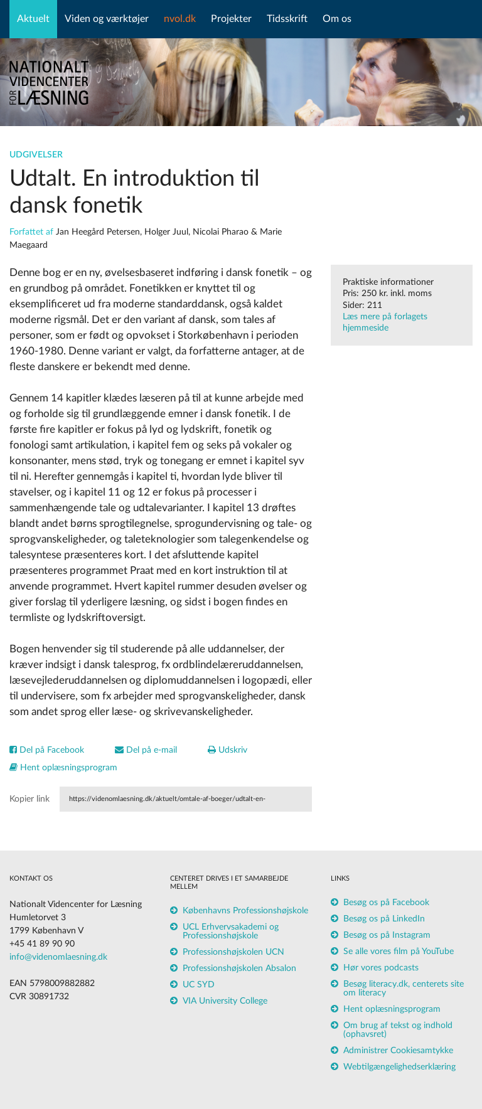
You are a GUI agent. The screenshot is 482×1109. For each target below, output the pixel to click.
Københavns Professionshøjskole (245, 910)
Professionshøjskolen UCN (233, 952)
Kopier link (29, 799)
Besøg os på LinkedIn (384, 919)
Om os (337, 19)
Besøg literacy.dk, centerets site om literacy (403, 988)
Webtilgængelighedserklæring (399, 1067)
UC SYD (199, 984)
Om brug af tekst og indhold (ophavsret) (398, 1030)
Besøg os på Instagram (387, 935)
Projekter (231, 19)
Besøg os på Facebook (386, 902)
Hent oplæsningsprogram (63, 767)
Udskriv (227, 750)
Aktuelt (33, 19)
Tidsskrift (287, 19)
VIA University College (225, 1001)
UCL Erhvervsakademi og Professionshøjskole (231, 931)
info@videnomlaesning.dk (58, 957)
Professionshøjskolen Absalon (239, 968)
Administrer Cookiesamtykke (398, 1050)
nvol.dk (180, 19)
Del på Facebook (46, 750)
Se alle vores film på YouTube (398, 951)
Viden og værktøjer (107, 19)
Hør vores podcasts (381, 967)
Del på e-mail (146, 750)
